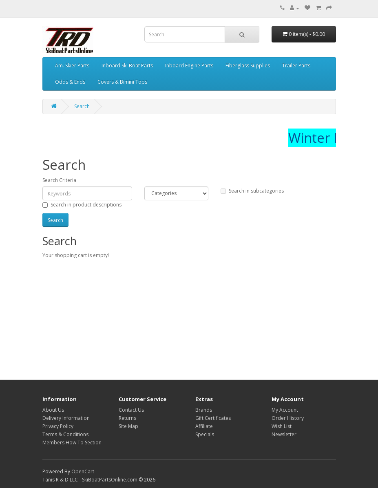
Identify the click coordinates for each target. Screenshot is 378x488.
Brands (203, 409)
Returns (127, 418)
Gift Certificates (213, 418)
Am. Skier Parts (72, 65)
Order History (288, 418)
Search (82, 106)
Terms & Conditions (65, 434)
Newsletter (284, 434)
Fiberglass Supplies (247, 65)
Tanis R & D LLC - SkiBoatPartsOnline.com (89, 479)
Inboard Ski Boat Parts (127, 65)
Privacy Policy (57, 426)
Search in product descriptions (82, 204)
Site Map (128, 426)
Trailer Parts (296, 65)
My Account (285, 409)
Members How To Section (72, 442)
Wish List (282, 426)
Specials (204, 434)
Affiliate (204, 426)
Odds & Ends (70, 81)
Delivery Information (66, 418)
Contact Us (131, 409)
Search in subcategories (252, 190)
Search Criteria (59, 180)
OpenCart (82, 471)
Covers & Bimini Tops (122, 81)
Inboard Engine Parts (189, 65)
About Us (53, 409)
